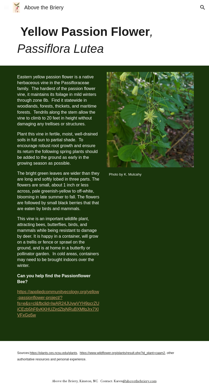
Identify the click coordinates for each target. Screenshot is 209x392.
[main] (104, 40)
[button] (6, 7)
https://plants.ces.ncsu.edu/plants (53, 353)
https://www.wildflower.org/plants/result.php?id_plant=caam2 (122, 353)
